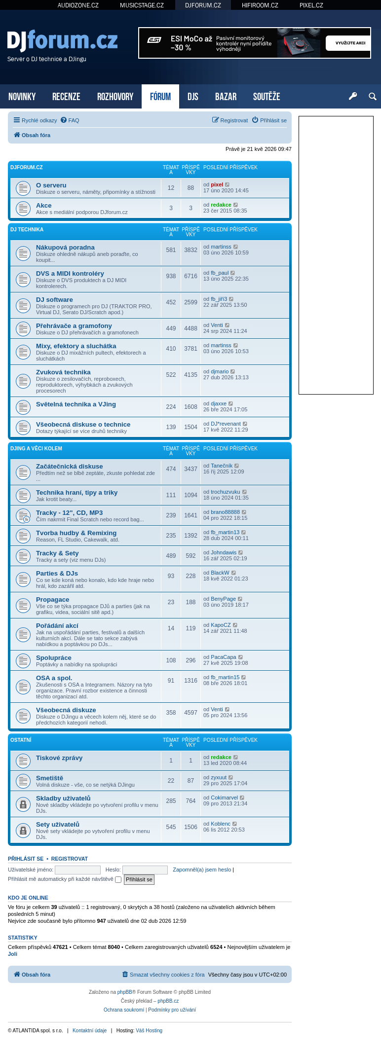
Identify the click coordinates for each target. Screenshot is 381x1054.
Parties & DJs (57, 573)
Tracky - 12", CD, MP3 (69, 512)
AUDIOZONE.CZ (78, 5)
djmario (220, 371)
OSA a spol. (54, 678)
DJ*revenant (226, 424)
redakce (221, 205)
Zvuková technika (63, 372)
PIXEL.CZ (311, 5)
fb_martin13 (225, 532)
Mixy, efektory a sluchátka (76, 346)
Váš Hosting (149, 1030)
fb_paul (220, 273)
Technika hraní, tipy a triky (76, 492)
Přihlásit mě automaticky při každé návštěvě (64, 879)
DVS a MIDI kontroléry (70, 273)
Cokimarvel (224, 797)
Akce (44, 205)
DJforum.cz (26, 167)
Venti (217, 325)
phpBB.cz (168, 1001)
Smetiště (49, 778)
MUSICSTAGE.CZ (142, 5)
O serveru (51, 185)
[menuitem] (69, 120)
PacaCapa (223, 657)
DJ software (54, 299)
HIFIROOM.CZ (260, 5)
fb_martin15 (225, 677)
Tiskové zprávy (59, 758)
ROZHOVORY (115, 95)
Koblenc (220, 824)
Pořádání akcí (57, 625)
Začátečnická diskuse (69, 466)
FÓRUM (160, 95)
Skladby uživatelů (63, 798)
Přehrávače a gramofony (74, 325)
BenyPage (223, 599)
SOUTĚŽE (266, 95)
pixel (217, 184)
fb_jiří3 (219, 299)
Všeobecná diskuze (66, 710)
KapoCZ (220, 625)
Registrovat (69, 859)
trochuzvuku (225, 492)
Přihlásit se (25, 859)
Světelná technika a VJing (76, 404)
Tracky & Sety (57, 553)
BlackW (220, 573)
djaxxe (219, 403)
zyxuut (219, 777)
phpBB (124, 992)
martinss (221, 247)
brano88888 (225, 512)
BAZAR (225, 95)
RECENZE (66, 95)
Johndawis (223, 552)
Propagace (52, 599)
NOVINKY (22, 95)
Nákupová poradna (65, 247)
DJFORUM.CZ (203, 5)
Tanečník (221, 466)
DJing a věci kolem (36, 448)
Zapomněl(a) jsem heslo (202, 869)
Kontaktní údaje (90, 1030)
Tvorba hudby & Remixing (76, 533)
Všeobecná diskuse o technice (83, 424)
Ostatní (20, 740)
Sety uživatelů (57, 824)
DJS (193, 95)
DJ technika (26, 229)
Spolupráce (54, 657)
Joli (12, 954)
